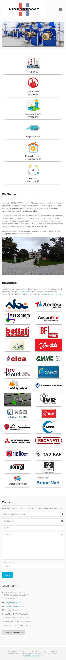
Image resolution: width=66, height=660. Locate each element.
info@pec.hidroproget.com (15, 606)
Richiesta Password (26, 292)
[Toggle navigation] (60, 9)
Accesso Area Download (52, 294)
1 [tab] (31, 273)
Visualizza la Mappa (13, 633)
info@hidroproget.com (13, 603)
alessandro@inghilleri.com (33, 656)
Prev (3, 256)
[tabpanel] (33, 256)
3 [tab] (34, 273)
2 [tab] (33, 273)
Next (62, 256)
